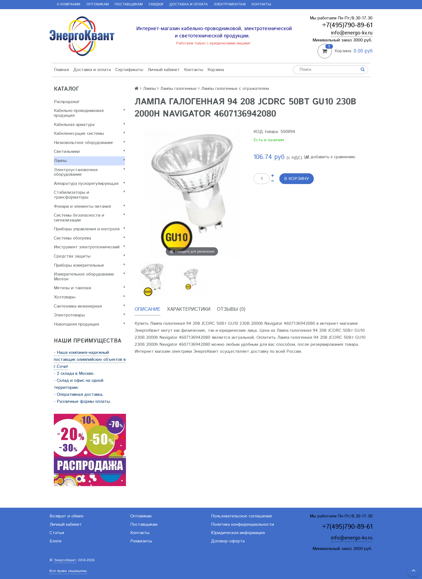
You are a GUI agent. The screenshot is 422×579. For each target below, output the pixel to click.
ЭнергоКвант (65, 560)
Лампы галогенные (178, 89)
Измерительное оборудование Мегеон (89, 276)
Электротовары (89, 315)
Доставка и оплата (188, 4)
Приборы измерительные (89, 265)
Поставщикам (129, 4)
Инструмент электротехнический (89, 247)
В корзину (296, 179)
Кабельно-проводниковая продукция (89, 113)
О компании (68, 4)
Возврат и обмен (66, 516)
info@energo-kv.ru (351, 33)
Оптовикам (97, 4)
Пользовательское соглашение (241, 516)
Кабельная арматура (89, 125)
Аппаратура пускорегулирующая (89, 184)
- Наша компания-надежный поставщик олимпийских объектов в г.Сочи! (90, 359)
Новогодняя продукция (89, 324)
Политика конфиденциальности (242, 524)
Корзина (216, 70)
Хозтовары (89, 297)
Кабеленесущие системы (89, 133)
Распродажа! (66, 102)
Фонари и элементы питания (89, 206)
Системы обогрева (89, 238)
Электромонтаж (230, 4)
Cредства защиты (89, 256)
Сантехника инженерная (89, 306)
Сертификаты (129, 70)
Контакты (261, 4)
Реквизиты (141, 541)
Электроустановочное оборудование (89, 172)
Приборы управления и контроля (89, 229)
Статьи (57, 533)
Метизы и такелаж (89, 288)
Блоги (55, 541)
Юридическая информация (238, 533)
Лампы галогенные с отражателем (235, 89)
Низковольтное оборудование (89, 143)
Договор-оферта (228, 541)
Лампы (89, 161)
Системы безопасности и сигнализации (89, 217)
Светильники (89, 152)
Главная (61, 70)
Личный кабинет (163, 70)
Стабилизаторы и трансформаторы (89, 194)
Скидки (156, 4)
